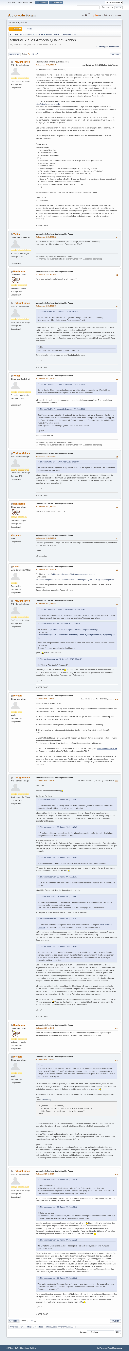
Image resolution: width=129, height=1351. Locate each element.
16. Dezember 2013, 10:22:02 (46, 507)
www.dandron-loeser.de (107, 748)
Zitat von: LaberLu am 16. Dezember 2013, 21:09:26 (60, 624)
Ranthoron (19, 271)
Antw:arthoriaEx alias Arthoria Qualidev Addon (54, 234)
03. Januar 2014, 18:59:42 (45, 1028)
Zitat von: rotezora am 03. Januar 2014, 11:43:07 (58, 800)
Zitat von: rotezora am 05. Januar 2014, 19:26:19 (58, 1180)
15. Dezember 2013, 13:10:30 (46, 306)
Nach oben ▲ (118, 1348)
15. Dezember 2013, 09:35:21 (46, 237)
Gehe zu (83, 1332)
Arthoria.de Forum (22, 15)
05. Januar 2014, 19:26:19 (45, 1059)
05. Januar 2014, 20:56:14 (45, 1174)
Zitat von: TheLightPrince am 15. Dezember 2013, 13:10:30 (62, 384)
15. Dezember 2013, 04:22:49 (46, 65)
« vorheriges (102, 47)
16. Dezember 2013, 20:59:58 (46, 538)
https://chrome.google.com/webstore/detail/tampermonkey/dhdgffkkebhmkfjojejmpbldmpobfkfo (75, 579)
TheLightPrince (21, 62)
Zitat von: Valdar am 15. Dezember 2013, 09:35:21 (59, 312)
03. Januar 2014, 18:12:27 (45, 780)
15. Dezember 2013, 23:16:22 (46, 378)
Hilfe (97, 1348)
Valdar (16, 234)
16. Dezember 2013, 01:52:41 (46, 456)
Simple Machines (30, 1348)
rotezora (17, 695)
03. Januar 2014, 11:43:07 (45, 699)
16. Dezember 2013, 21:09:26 (46, 569)
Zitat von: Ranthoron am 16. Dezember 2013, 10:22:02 (61, 659)
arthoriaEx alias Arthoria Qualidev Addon (52, 62)
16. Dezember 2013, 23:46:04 (46, 604)
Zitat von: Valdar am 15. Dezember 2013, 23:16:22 (59, 462)
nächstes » (114, 47)
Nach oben (14, 1321)
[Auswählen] (45, 1100)
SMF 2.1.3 (10, 1348)
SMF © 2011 (19, 1348)
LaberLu (17, 566)
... (36, 54)
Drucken (115, 54)
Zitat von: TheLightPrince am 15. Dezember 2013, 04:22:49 (62, 609)
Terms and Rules (106, 1348)
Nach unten (14, 54)
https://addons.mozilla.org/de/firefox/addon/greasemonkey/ (70, 574)
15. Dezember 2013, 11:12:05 (46, 274)
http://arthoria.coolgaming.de (48, 104)
